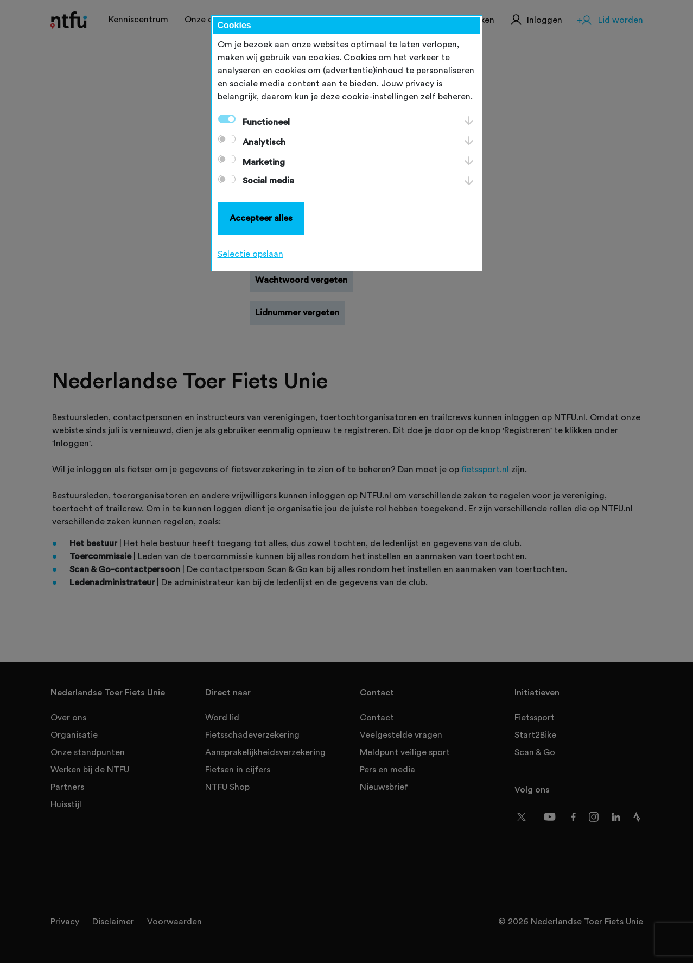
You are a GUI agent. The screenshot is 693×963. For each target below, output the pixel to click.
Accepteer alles (261, 218)
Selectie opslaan (250, 254)
